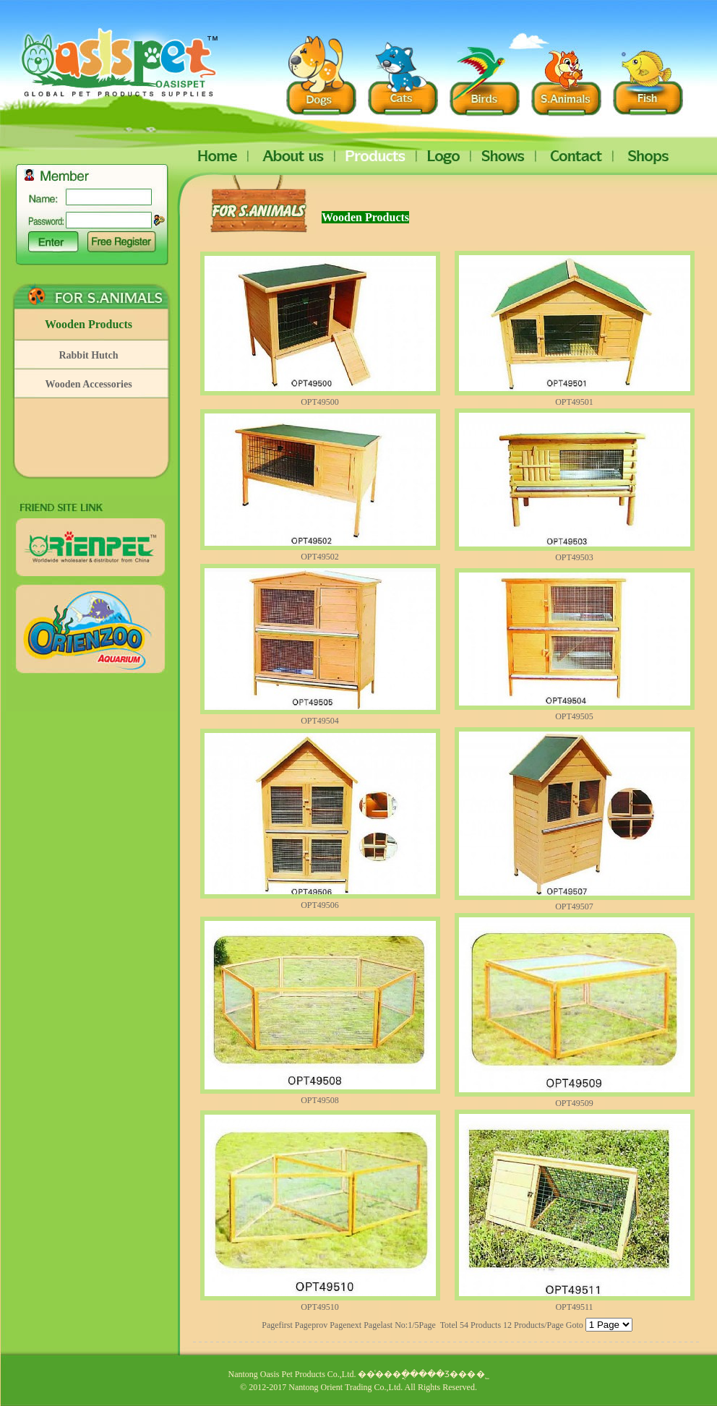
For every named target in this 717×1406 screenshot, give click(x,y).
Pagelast (378, 1325)
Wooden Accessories (88, 384)
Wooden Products (88, 324)
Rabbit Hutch (88, 355)
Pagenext (345, 1325)
